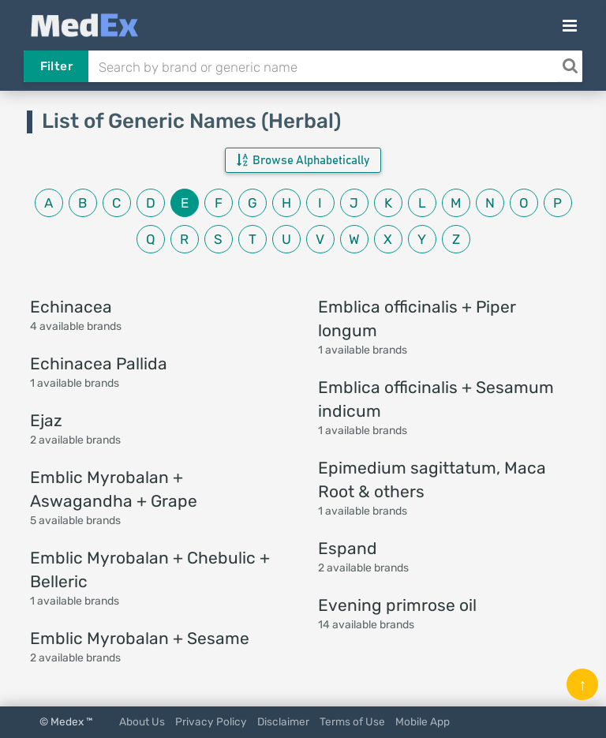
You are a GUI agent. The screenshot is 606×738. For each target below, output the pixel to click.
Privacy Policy (211, 721)
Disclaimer (283, 721)
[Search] (569, 66)
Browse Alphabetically (303, 160)
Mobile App (422, 721)
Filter (56, 66)
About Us (142, 721)
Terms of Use (352, 721)
